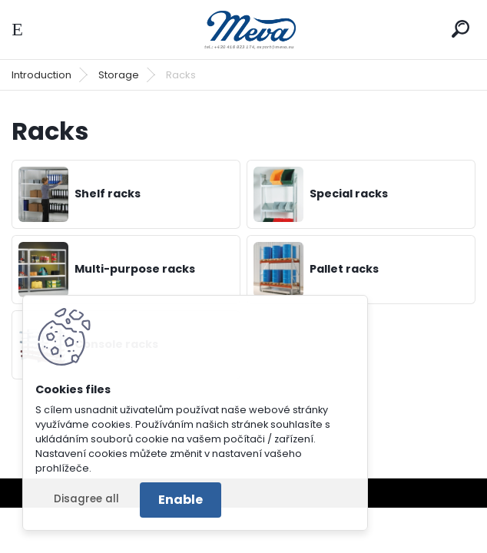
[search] (460, 29)
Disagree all (86, 499)
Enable (180, 499)
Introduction (41, 75)
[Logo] (243, 29)
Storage (118, 75)
